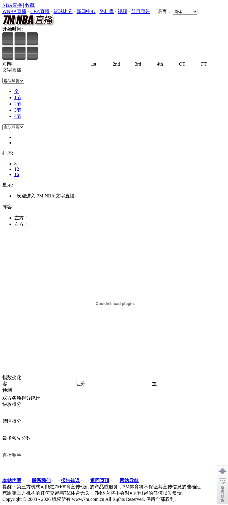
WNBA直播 (14, 11)
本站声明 (11, 480)
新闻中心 (86, 11)
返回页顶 (99, 480)
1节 (17, 97)
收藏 (30, 5)
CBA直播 (40, 11)
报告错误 (70, 480)
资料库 (106, 11)
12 (16, 169)
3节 (17, 110)
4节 (17, 116)
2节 (17, 103)
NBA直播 (12, 5)
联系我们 (41, 480)
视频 (122, 11)
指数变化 (11, 377)
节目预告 (140, 11)
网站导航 (129, 480)
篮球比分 (62, 11)
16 (16, 174)
